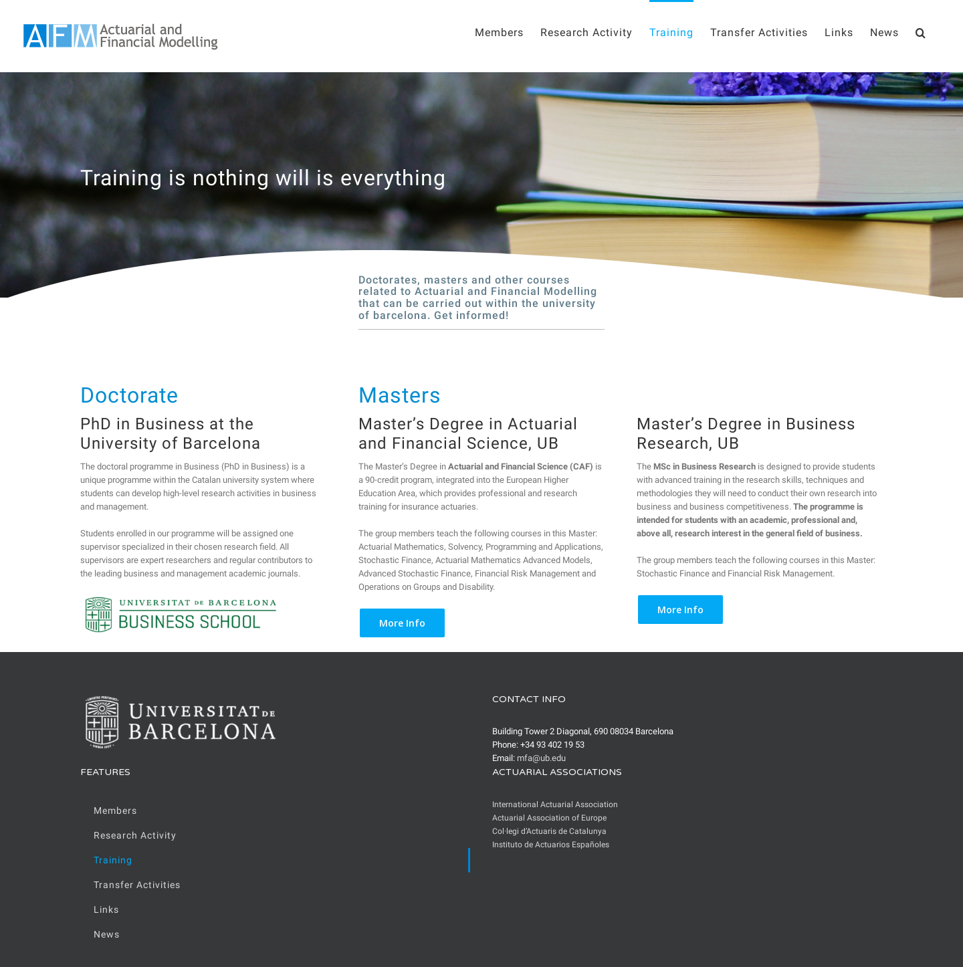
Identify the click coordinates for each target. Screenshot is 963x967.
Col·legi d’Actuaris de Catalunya (549, 831)
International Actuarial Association (555, 804)
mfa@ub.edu (541, 758)
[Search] (921, 31)
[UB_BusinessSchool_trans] (180, 600)
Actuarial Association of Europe (549, 818)
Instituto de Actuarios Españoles (550, 844)
